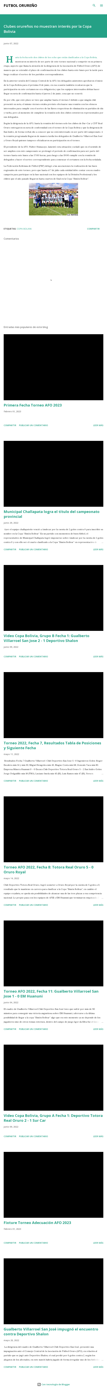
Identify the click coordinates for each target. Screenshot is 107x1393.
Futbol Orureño (20, 5)
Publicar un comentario (33, 425)
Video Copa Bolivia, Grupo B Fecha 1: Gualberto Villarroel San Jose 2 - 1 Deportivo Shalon (46, 638)
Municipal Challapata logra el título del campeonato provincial (51, 514)
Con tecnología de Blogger (53, 1384)
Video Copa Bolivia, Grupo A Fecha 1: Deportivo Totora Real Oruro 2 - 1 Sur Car (53, 1118)
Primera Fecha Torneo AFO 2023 (33, 405)
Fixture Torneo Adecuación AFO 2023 (37, 1222)
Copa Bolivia (24, 228)
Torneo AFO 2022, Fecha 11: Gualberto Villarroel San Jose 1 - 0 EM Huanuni (51, 994)
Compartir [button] (93, 228)
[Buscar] (94, 5)
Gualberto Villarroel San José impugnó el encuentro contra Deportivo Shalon (51, 1331)
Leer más (98, 425)
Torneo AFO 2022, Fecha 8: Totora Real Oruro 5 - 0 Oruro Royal (49, 869)
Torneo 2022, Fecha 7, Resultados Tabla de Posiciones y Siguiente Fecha (52, 745)
